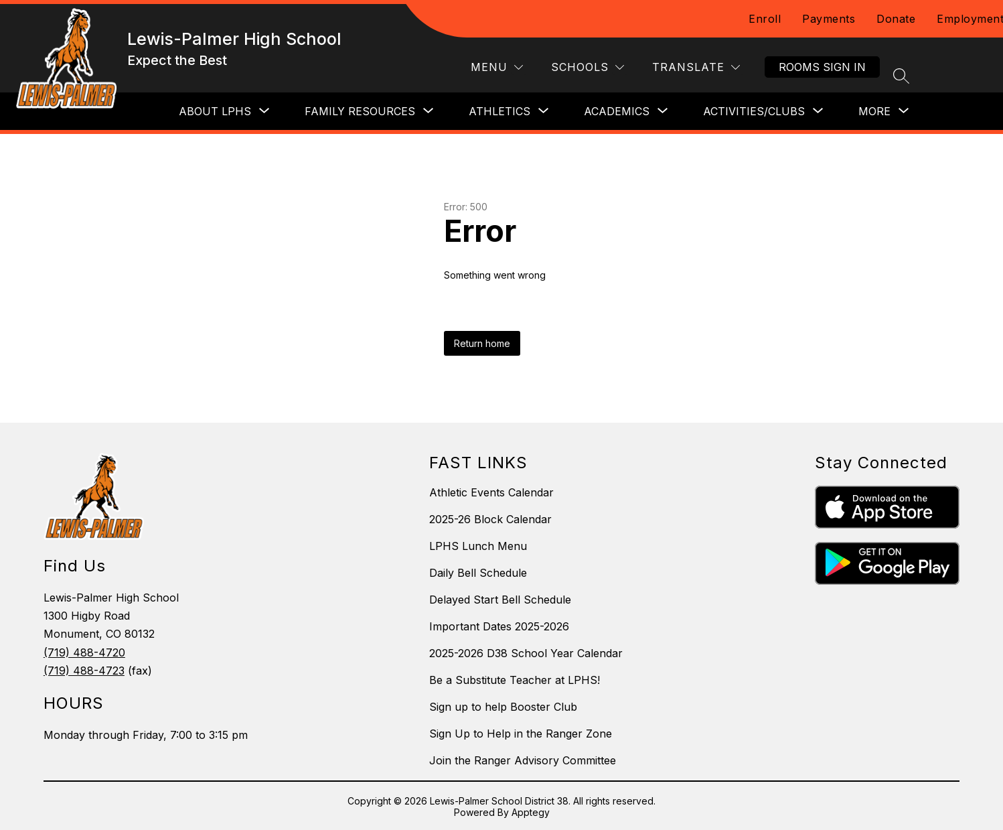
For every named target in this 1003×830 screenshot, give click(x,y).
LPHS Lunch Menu (478, 546)
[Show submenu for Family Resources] (360, 111)
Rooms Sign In (822, 67)
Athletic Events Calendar (491, 492)
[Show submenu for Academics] (616, 111)
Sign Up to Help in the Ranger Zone (520, 733)
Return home (482, 343)
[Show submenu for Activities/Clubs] (754, 111)
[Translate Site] (696, 67)
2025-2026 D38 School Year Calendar (526, 653)
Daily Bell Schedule (478, 572)
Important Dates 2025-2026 (499, 626)
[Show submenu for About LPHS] (215, 111)
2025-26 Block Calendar (490, 519)
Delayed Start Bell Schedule (500, 599)
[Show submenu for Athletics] (499, 111)
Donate (895, 18)
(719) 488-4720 (84, 652)
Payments (828, 18)
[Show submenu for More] (874, 111)
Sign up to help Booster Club (503, 706)
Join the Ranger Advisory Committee (522, 760)
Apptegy (531, 812)
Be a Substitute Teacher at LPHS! (514, 680)
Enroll (765, 18)
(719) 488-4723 (84, 670)
